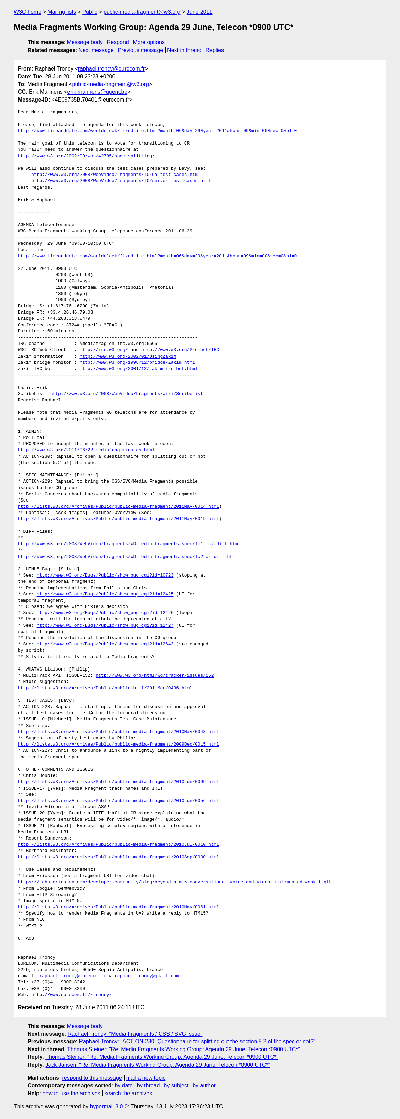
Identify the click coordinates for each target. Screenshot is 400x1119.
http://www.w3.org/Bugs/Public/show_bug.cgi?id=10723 (105, 575)
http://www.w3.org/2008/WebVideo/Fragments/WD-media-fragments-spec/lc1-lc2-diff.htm (128, 544)
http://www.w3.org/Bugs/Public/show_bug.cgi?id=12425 (105, 594)
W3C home (27, 12)
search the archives (128, 1093)
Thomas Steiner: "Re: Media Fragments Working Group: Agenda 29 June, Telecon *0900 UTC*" (183, 1049)
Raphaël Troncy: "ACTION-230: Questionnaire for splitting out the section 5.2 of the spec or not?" (197, 1041)
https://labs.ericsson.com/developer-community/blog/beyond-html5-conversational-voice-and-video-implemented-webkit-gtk (175, 882)
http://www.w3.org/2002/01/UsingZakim (127, 356)
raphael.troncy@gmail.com (147, 976)
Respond (118, 42)
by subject (176, 1085)
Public (89, 12)
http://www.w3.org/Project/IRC (180, 350)
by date (123, 1085)
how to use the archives (71, 1093)
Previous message (140, 50)
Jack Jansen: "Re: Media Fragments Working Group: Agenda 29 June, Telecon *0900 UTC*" (157, 1065)
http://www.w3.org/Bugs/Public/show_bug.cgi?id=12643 (105, 644)
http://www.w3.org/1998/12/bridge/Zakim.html (137, 363)
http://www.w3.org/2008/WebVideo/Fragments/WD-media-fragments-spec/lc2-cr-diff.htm (126, 557)
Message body (85, 42)
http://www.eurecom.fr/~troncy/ (71, 995)
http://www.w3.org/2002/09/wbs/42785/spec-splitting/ (86, 156)
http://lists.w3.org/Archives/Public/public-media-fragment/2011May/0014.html (118, 507)
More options (149, 42)
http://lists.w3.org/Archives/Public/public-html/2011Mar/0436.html (105, 688)
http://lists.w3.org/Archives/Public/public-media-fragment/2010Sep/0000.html (118, 857)
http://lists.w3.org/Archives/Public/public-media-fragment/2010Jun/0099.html (118, 782)
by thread (148, 1085)
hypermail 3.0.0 (108, 1106)
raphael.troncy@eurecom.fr (111, 69)
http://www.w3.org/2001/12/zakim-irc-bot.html (138, 369)
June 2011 (200, 12)
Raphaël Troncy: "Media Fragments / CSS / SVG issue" (135, 1034)
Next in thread (184, 50)
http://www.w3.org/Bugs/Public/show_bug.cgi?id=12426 (105, 613)
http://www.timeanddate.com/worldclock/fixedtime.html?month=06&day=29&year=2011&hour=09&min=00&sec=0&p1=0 (157, 131)
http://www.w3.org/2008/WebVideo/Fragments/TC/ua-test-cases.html (115, 175)
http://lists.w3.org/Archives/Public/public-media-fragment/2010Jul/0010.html (118, 845)
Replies (215, 50)
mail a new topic (146, 1078)
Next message (96, 50)
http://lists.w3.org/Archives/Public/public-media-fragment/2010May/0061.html (118, 907)
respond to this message (92, 1078)
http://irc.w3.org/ (103, 350)
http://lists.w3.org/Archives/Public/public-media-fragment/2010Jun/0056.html (118, 801)
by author (204, 1085)
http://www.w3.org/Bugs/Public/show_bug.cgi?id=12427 (105, 626)
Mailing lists (61, 12)
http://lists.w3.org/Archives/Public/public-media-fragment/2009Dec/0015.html (118, 744)
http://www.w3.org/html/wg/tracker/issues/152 (155, 676)
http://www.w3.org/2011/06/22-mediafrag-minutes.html (86, 450)
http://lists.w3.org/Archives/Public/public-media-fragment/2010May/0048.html (118, 732)
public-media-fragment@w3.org (142, 12)
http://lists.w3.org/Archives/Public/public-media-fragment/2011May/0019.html (118, 519)
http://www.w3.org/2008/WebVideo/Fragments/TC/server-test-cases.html (121, 181)
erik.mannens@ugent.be (97, 92)
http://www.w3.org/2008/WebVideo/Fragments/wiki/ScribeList (126, 394)
